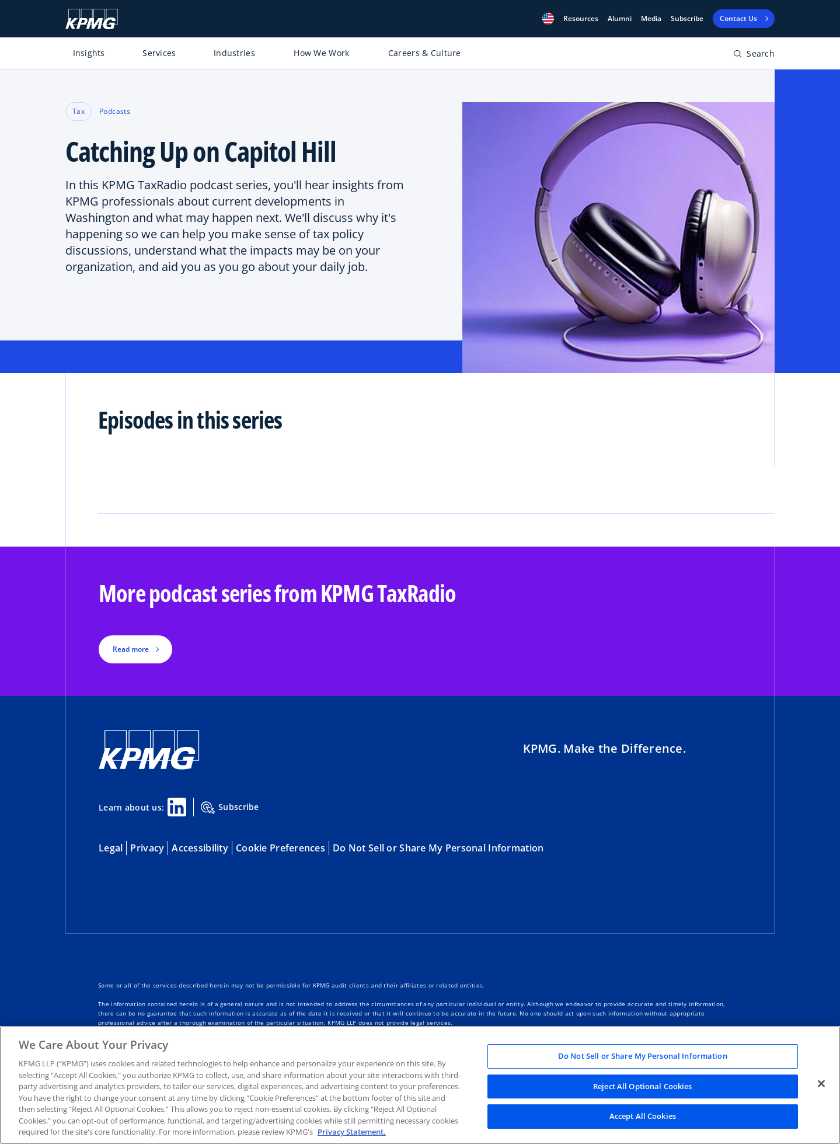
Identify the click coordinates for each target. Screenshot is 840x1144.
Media (651, 18)
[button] (548, 19)
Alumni (620, 18)
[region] (420, 1085)
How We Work (321, 52)
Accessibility (200, 848)
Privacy (147, 848)
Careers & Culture (424, 52)
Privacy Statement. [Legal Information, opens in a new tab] (352, 1131)
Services (159, 52)
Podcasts (114, 111)
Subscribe (687, 18)
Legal (111, 848)
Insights (89, 52)
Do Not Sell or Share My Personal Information (438, 848)
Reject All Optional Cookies (642, 1086)
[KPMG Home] (91, 19)
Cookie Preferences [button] (280, 848)
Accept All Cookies (642, 1116)
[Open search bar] (754, 56)
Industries (234, 52)
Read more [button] (131, 649)
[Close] (821, 1084)
